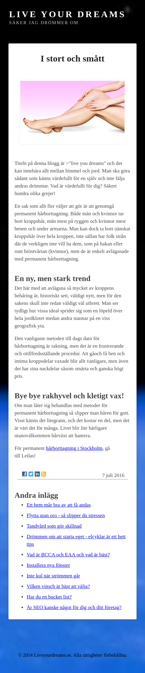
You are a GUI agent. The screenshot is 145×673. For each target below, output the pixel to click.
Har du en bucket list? (49, 597)
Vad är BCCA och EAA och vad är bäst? (68, 555)
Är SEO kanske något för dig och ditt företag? (74, 607)
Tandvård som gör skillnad (54, 526)
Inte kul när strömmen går (53, 576)
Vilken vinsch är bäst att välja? (58, 586)
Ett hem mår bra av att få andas (59, 505)
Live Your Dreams (67, 14)
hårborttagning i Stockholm (74, 448)
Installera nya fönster (48, 565)
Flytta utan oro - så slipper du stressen (66, 515)
